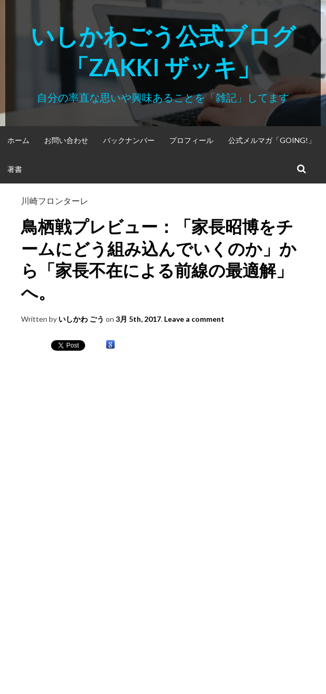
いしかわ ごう (81, 318)
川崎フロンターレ (54, 201)
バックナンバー (129, 140)
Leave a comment (194, 318)
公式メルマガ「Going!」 (271, 140)
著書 (14, 169)
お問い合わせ (66, 140)
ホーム (18, 140)
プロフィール (191, 140)
